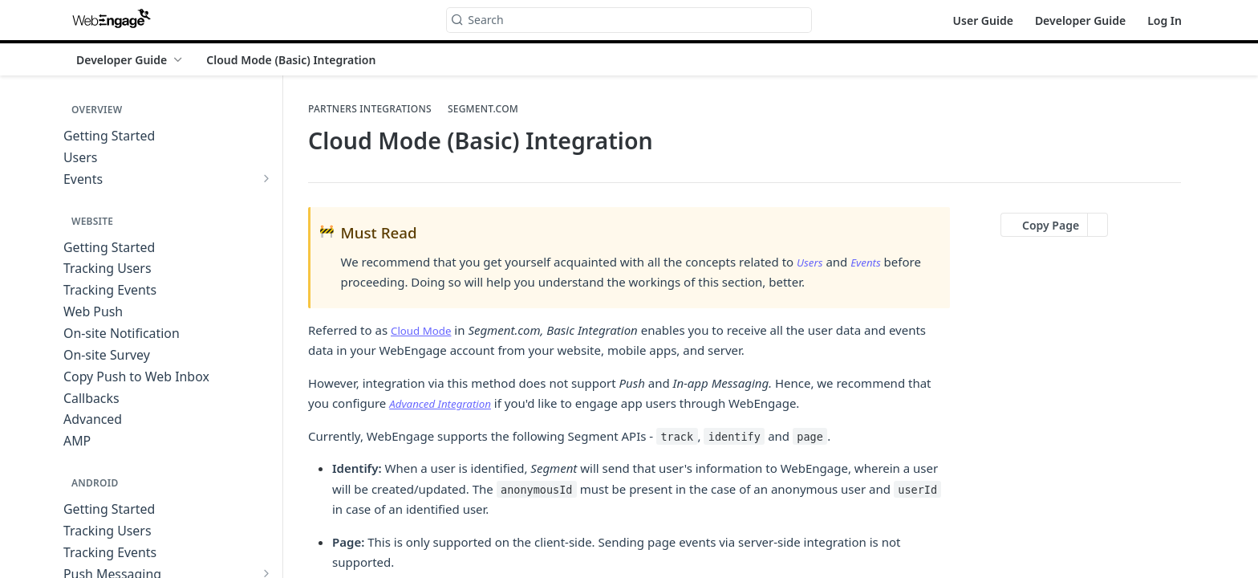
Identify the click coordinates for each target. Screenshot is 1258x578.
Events (870, 262)
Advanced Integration (446, 403)
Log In (1164, 20)
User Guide (983, 20)
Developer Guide (1080, 20)
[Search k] (628, 20)
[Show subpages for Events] (266, 178)
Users (811, 262)
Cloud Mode (425, 330)
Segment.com (483, 109)
